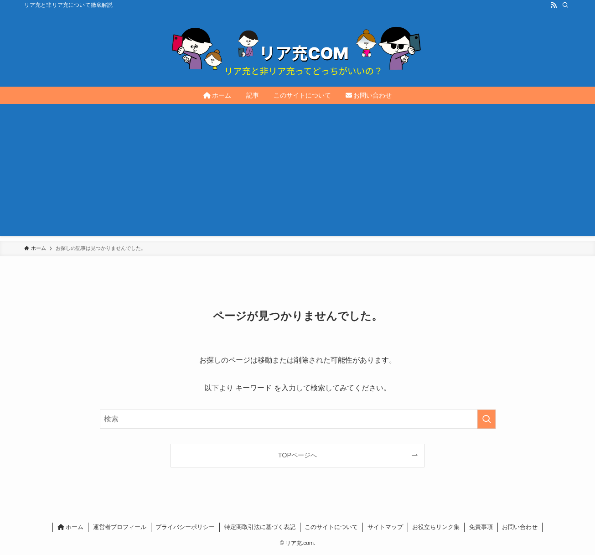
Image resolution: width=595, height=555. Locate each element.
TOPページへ (297, 455)
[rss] (553, 5)
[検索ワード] (298, 419)
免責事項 (481, 527)
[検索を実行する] (486, 419)
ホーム (70, 527)
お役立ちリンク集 (436, 527)
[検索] (565, 5)
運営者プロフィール (119, 527)
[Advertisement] (297, 172)
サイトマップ (385, 527)
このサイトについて (331, 527)
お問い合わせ (520, 527)
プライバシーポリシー (185, 527)
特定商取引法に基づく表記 (259, 527)
